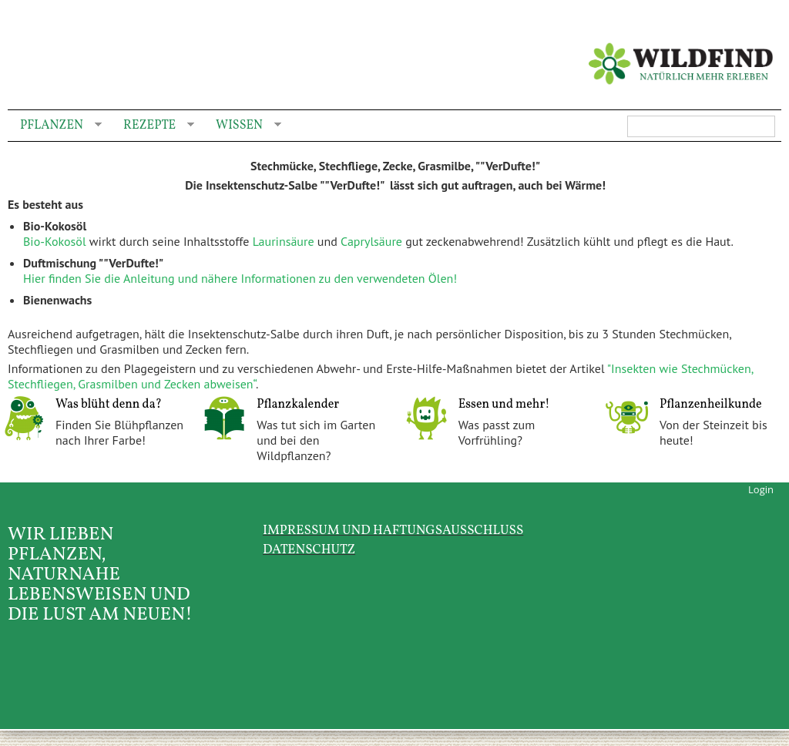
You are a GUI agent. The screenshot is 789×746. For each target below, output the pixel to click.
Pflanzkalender (298, 404)
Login (761, 489)
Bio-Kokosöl (54, 241)
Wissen (242, 126)
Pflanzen (55, 126)
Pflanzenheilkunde (711, 404)
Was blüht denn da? (108, 404)
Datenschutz (309, 550)
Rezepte (152, 126)
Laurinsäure (285, 241)
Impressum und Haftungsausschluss (393, 530)
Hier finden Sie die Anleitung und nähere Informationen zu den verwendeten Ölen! (240, 278)
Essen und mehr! (504, 404)
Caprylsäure (373, 241)
